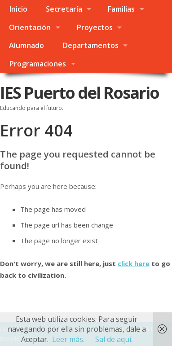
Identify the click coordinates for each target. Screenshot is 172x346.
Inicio (18, 9)
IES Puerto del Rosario (79, 93)
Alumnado (26, 45)
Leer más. (68, 339)
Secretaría (64, 9)
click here (134, 263)
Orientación (30, 27)
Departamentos (90, 45)
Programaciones (37, 64)
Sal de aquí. (113, 339)
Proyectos (94, 27)
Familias (121, 9)
